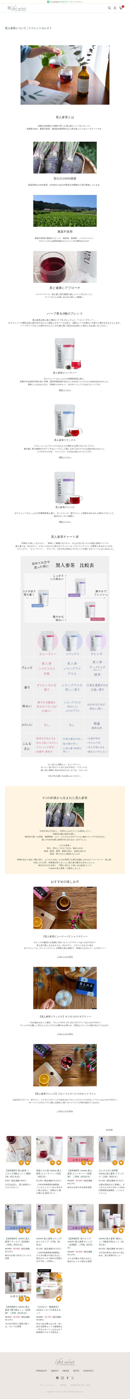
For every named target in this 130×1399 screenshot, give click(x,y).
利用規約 (63, 1385)
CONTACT (88, 1371)
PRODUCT (41, 1371)
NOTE (76, 1371)
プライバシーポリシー (48, 1385)
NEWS (66, 1371)
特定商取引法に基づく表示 (80, 1385)
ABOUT (55, 1371)
